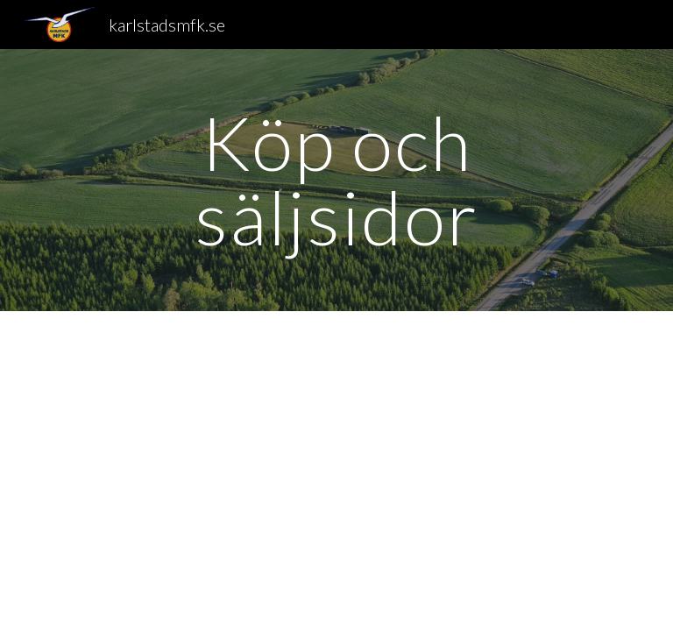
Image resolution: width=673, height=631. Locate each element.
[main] (336, 180)
